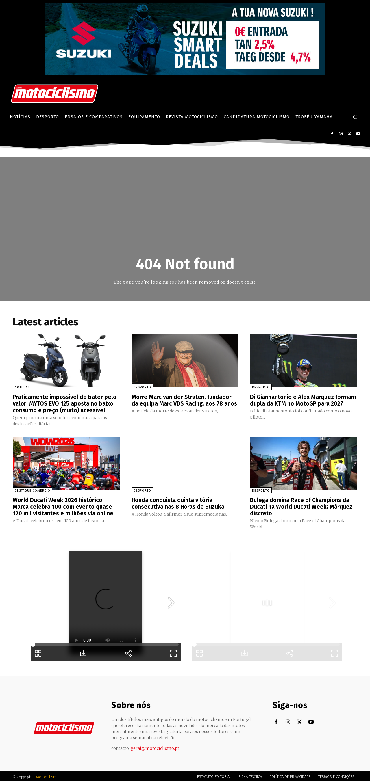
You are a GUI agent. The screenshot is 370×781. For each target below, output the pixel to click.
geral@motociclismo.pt (155, 746)
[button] (355, 117)
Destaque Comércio (32, 490)
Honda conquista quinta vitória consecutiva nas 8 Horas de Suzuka (178, 502)
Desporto (142, 387)
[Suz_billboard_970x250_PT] (185, 73)
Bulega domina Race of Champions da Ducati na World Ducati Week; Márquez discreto (301, 505)
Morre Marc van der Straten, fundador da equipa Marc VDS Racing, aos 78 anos (184, 400)
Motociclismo (47, 775)
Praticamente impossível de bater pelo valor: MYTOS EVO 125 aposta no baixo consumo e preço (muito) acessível (64, 403)
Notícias (22, 387)
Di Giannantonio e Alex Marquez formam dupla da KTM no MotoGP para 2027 (303, 400)
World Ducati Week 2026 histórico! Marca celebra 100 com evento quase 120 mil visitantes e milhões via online (63, 505)
